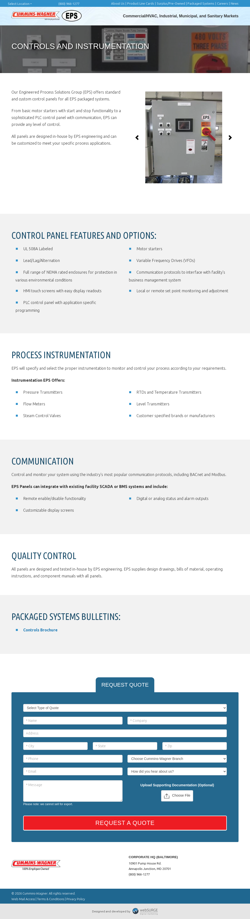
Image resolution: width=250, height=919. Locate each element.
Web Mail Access (23, 899)
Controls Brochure (40, 630)
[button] (137, 137)
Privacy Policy (75, 899)
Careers (222, 3)
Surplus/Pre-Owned (171, 3)
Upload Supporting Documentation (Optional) (177, 785)
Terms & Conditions (50, 899)
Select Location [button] (19, 3)
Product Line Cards (140, 3)
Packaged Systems (201, 3)
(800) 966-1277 (68, 3)
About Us (118, 3)
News (235, 3)
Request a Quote (125, 823)
